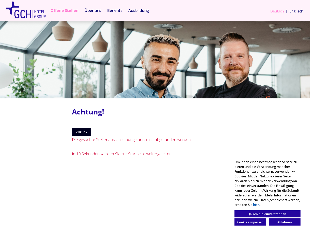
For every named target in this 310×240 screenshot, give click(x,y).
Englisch (296, 11)
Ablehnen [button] (284, 222)
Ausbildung (138, 10)
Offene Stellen (64, 10)
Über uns (92, 10)
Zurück (81, 132)
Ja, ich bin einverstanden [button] (267, 214)
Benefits (114, 10)
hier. (256, 205)
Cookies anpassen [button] (250, 222)
